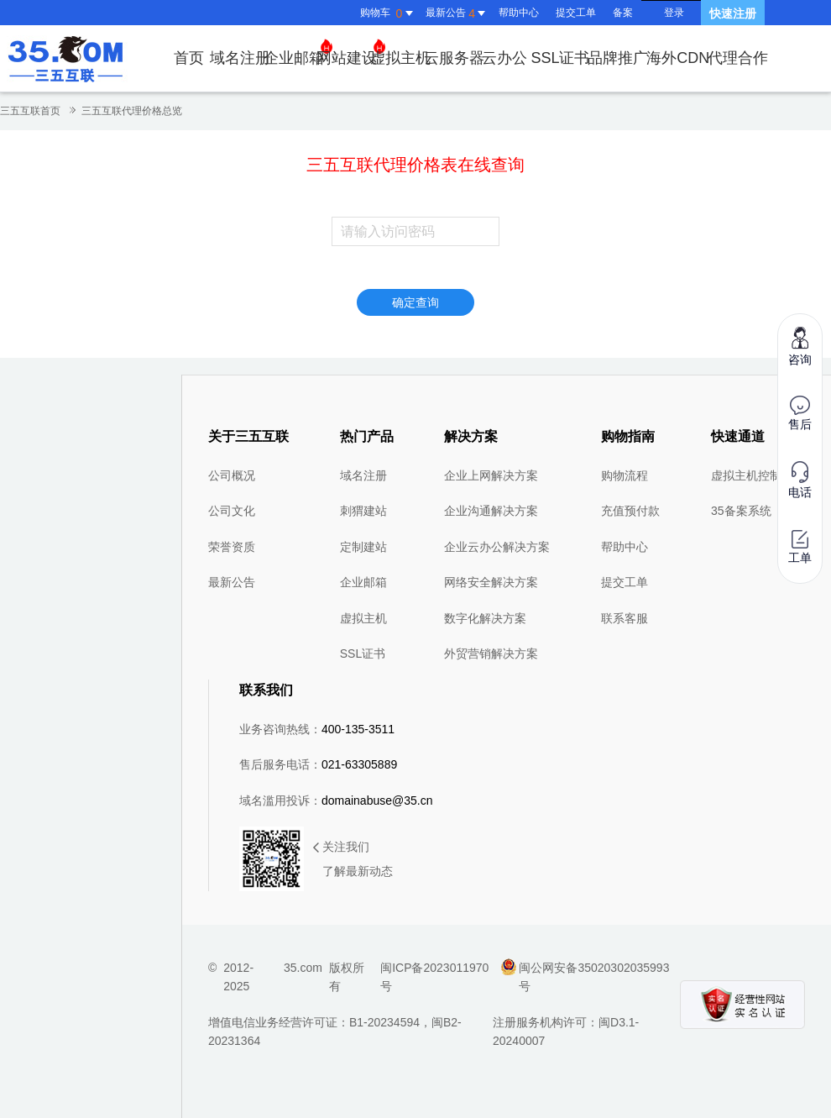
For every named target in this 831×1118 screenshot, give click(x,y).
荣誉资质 (231, 547)
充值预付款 (630, 510)
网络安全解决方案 (491, 582)
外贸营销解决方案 (491, 653)
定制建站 (363, 547)
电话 (800, 480)
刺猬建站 (363, 510)
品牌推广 (618, 58)
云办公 (504, 58)
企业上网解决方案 (491, 475)
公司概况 (231, 475)
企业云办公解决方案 (497, 547)
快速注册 (732, 13)
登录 (674, 12)
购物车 (388, 13)
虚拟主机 (400, 58)
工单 (800, 547)
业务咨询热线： (317, 729)
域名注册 (240, 58)
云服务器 (454, 58)
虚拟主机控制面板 (758, 475)
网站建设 (350, 52)
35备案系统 (741, 510)
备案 (623, 12)
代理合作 (738, 58)
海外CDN (677, 58)
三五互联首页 (30, 111)
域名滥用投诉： (336, 800)
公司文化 (231, 510)
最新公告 (231, 582)
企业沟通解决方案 (491, 510)
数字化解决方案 (485, 618)
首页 (189, 58)
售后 (800, 413)
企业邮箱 (298, 52)
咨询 (800, 345)
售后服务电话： (318, 764)
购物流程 (624, 475)
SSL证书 (559, 58)
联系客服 (624, 618)
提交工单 (576, 12)
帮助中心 (519, 12)
